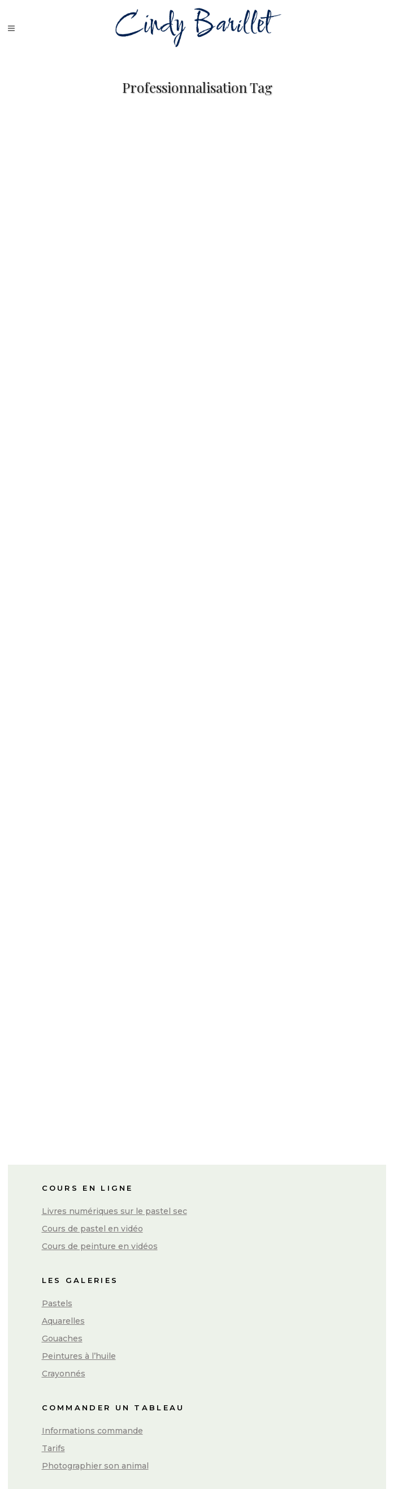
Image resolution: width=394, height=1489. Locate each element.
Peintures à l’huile (79, 1356)
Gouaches (62, 1338)
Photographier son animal (95, 1466)
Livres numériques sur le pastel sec (114, 1211)
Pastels (57, 1303)
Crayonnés (63, 1374)
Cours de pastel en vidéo (92, 1229)
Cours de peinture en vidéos (100, 1246)
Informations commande (92, 1431)
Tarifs (53, 1448)
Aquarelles (63, 1321)
